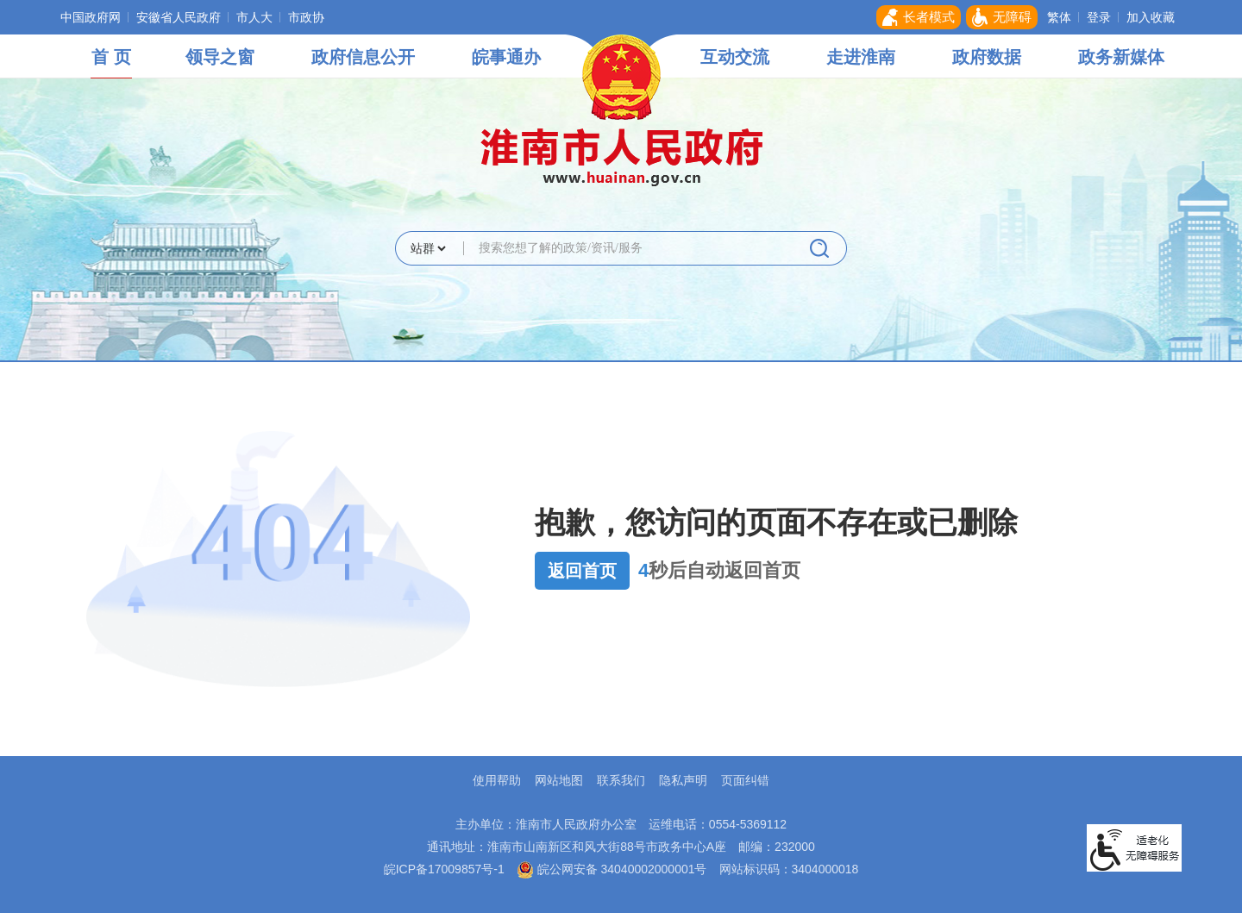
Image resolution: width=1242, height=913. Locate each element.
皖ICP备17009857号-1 (444, 869)
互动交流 (734, 56)
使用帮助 (497, 780)
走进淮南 (860, 56)
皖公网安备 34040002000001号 (612, 869)
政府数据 (986, 56)
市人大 (254, 17)
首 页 (111, 56)
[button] (918, 17)
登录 (1099, 17)
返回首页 (582, 570)
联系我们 (621, 780)
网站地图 (559, 780)
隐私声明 (683, 780)
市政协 (306, 17)
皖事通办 (506, 56)
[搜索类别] (427, 248)
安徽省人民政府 (178, 17)
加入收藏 (1150, 17)
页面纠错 (745, 780)
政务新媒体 (1121, 56)
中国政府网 (90, 17)
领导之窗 (219, 56)
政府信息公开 (363, 56)
